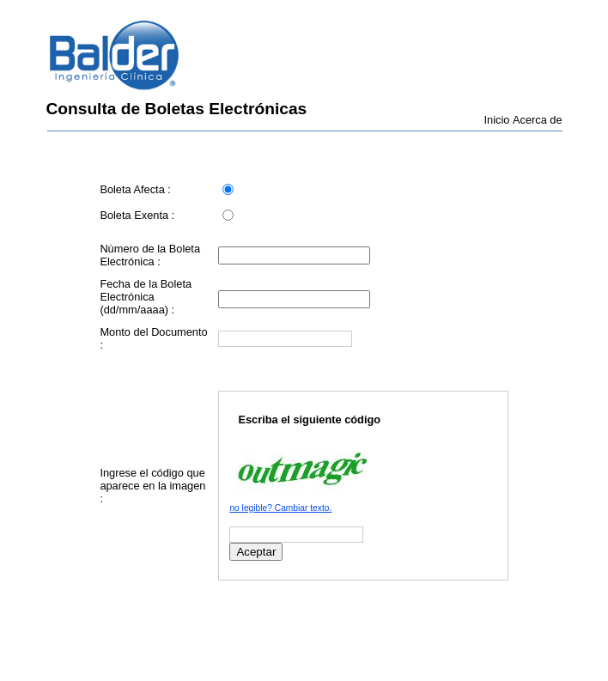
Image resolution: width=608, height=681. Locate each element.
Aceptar (256, 551)
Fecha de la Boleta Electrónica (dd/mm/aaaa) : (146, 296)
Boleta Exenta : (137, 215)
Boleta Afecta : (135, 189)
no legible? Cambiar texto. (280, 508)
